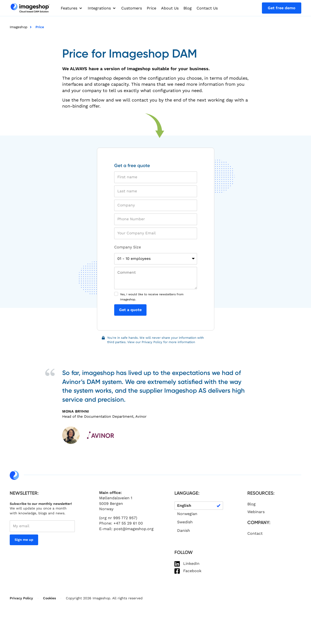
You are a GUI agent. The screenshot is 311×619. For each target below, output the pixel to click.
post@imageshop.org (134, 530)
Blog (251, 505)
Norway (106, 510)
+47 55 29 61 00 (128, 524)
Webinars (256, 513)
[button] (71, 8)
